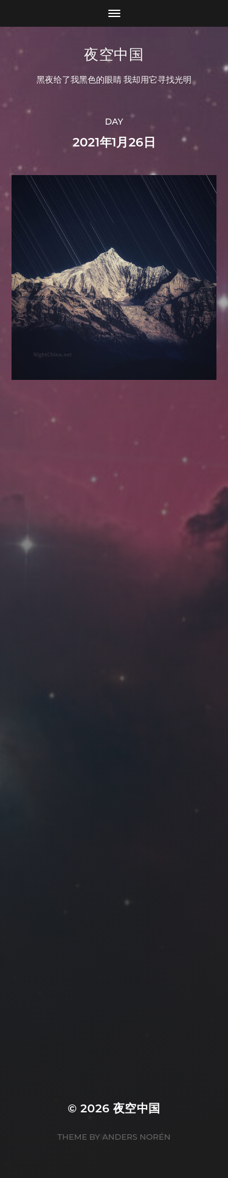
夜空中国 (113, 54)
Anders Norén (136, 1137)
